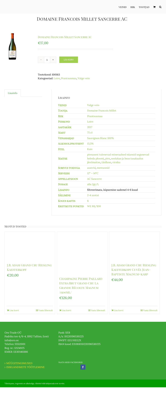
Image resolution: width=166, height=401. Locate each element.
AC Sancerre (94, 178)
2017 (89, 127)
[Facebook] (82, 367)
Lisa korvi (69, 59)
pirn (107, 158)
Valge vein (84, 78)
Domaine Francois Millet (101, 110)
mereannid (103, 167)
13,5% (90, 143)
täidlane (106, 162)
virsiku (116, 162)
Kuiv (90, 149)
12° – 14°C (92, 173)
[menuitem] (124, 7)
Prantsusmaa (68, 78)
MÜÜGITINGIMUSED (19, 363)
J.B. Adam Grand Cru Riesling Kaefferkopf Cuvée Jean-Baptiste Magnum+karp (133, 269)
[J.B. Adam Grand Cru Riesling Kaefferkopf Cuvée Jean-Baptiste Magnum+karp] (134, 246)
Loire (57, 78)
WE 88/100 (94, 206)
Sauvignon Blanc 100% (100, 138)
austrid (91, 167)
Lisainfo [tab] (12, 93)
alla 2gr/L (93, 184)
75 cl (89, 132)
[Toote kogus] (47, 60)
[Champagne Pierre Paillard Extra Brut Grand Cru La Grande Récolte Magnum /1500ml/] (82, 252)
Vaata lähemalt (45, 310)
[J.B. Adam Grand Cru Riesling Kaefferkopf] (30, 246)
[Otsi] (160, 7)
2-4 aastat (93, 195)
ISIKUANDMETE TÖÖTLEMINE (25, 367)
